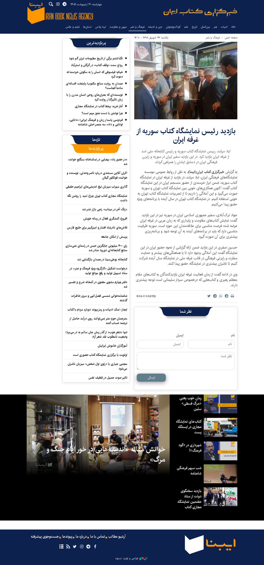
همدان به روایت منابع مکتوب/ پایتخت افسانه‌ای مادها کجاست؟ (94, 86)
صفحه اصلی (231, 37)
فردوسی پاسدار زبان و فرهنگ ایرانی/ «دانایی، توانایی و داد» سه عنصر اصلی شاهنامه (96, 122)
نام (233, 335)
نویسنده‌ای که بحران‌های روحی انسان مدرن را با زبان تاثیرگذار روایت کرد (94, 97)
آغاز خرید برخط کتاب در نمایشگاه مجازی (99, 106)
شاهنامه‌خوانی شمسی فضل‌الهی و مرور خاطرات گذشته (99, 298)
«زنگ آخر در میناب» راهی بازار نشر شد (104, 209)
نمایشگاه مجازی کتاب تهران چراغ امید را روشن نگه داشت (97, 198)
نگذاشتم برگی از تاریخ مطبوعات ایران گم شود (96, 58)
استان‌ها (87, 27)
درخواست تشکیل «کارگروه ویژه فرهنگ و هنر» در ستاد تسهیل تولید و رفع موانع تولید (98, 270)
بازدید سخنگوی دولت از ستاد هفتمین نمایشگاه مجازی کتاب (189, 499)
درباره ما (81, 536)
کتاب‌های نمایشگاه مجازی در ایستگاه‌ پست (188, 427)
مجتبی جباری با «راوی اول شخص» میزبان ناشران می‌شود (97, 366)
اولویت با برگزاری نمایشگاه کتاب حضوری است (100, 354)
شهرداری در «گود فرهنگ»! (189, 448)
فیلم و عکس (72, 27)
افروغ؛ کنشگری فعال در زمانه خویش (105, 218)
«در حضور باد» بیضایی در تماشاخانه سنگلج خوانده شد (97, 161)
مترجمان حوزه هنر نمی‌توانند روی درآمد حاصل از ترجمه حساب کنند (98, 321)
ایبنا (200, 12)
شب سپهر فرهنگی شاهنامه (189, 470)
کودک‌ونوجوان (173, 27)
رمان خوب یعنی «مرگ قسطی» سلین (190, 403)
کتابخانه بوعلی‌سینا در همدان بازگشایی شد (101, 259)
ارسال (151, 377)
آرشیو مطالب (117, 536)
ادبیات (224, 27)
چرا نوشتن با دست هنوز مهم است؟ (102, 113)
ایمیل (180, 335)
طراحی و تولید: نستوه (131, 558)
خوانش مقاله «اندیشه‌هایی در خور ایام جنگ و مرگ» (105, 454)
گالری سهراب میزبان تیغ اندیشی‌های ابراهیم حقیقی (96, 186)
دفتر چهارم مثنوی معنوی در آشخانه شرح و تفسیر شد (97, 284)
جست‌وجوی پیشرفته (45, 536)
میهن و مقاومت (118, 27)
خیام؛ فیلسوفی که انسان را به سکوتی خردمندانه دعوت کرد (95, 74)
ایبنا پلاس (100, 27)
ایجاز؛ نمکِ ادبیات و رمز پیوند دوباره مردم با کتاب (97, 309)
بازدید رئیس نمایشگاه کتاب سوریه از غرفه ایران (186, 135)
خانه (233, 27)
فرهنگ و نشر (137, 27)
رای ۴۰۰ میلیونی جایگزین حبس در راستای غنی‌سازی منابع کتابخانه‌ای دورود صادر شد (96, 248)
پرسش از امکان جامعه (114, 236)
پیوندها (67, 536)
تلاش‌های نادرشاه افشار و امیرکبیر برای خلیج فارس (97, 227)
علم (186, 27)
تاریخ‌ (194, 27)
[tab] (96, 139)
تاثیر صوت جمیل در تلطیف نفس (108, 377)
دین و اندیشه (155, 27)
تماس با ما (97, 536)
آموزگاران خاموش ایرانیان (112, 345)
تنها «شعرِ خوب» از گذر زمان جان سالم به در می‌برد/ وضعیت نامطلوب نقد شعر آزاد (96, 334)
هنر (215, 27)
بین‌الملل (205, 27)
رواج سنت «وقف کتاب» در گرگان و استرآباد (97, 65)
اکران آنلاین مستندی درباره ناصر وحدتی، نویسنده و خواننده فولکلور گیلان (97, 175)
